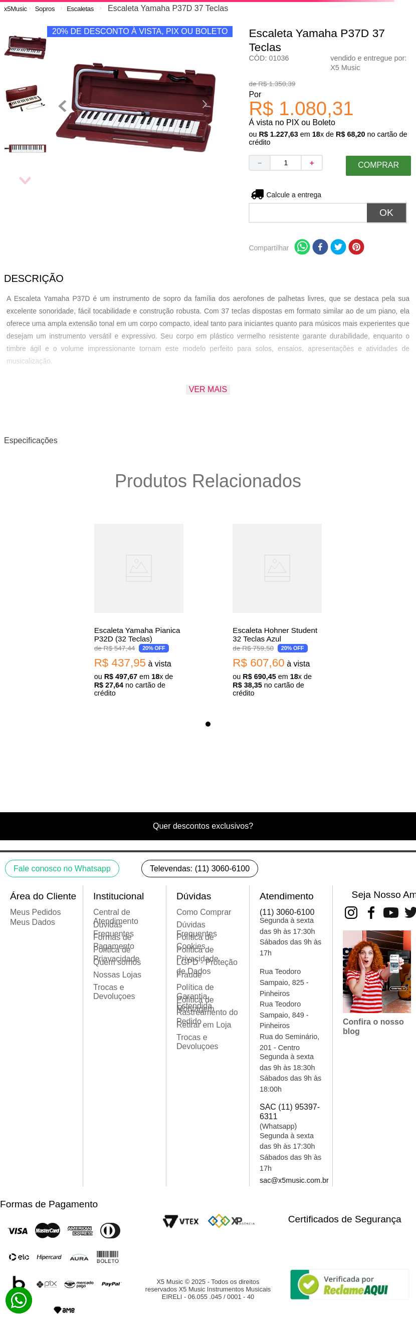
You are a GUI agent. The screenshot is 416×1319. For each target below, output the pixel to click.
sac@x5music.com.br (294, 1180)
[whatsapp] (302, 248)
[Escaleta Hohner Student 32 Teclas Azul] (277, 609)
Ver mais (208, 389)
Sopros (45, 9)
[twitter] (338, 248)
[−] (259, 163)
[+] (312, 163)
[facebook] (320, 248)
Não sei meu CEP (294, 195)
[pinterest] (356, 248)
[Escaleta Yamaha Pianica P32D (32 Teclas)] (138, 609)
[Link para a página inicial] (15, 9)
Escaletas (80, 9)
